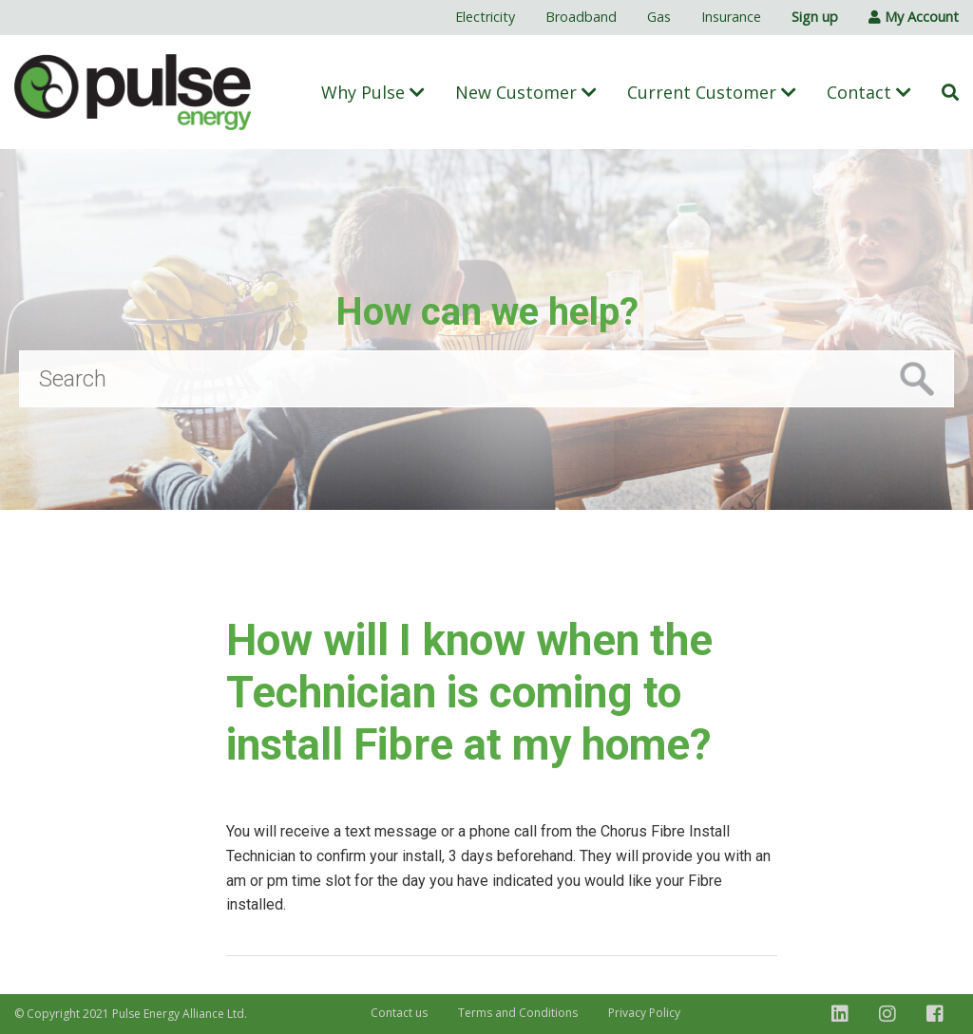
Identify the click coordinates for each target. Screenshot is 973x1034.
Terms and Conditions (518, 1013)
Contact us (399, 1013)
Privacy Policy (644, 1013)
